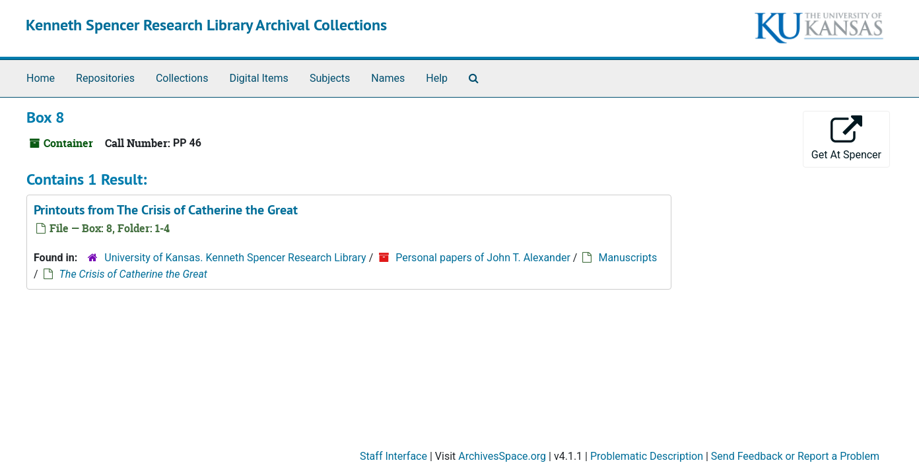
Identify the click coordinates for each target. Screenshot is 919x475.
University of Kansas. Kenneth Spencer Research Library (235, 257)
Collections (182, 78)
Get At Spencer (846, 138)
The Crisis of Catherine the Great (133, 274)
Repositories (105, 78)
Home (40, 78)
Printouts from (166, 209)
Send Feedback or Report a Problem (795, 456)
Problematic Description (646, 456)
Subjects (330, 78)
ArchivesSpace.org (502, 456)
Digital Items (258, 78)
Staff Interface (393, 456)
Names (388, 78)
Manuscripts (627, 257)
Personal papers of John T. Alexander (482, 257)
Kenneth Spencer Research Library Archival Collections (206, 25)
